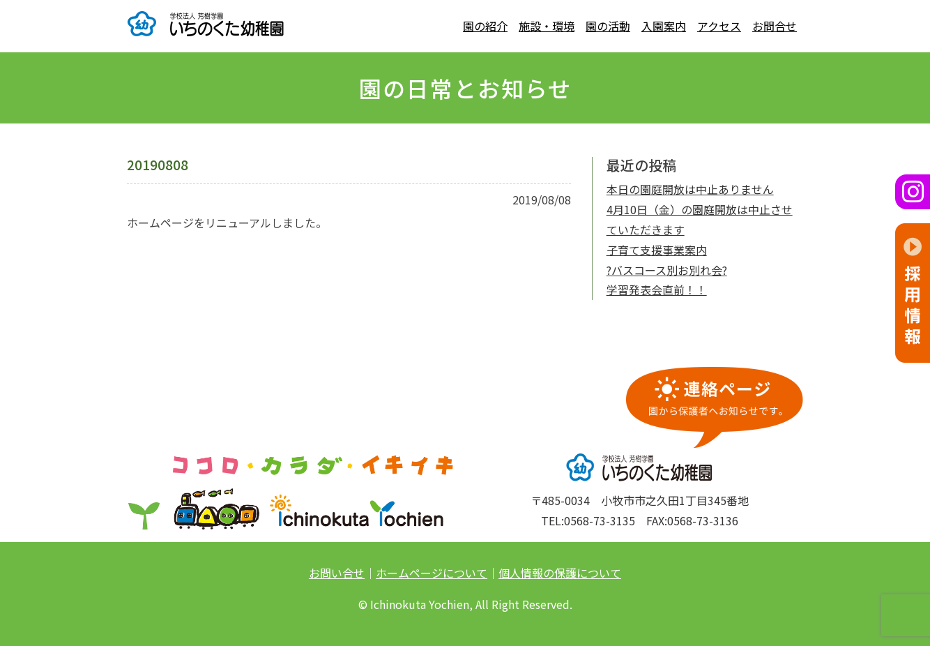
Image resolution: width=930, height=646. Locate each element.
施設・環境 (546, 25)
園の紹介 (485, 25)
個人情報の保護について (559, 572)
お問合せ (774, 25)
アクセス (719, 25)
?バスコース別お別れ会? (667, 270)
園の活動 (608, 25)
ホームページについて (431, 572)
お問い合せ (337, 572)
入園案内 (663, 25)
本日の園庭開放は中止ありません (690, 189)
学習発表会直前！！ (657, 289)
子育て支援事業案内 (657, 249)
